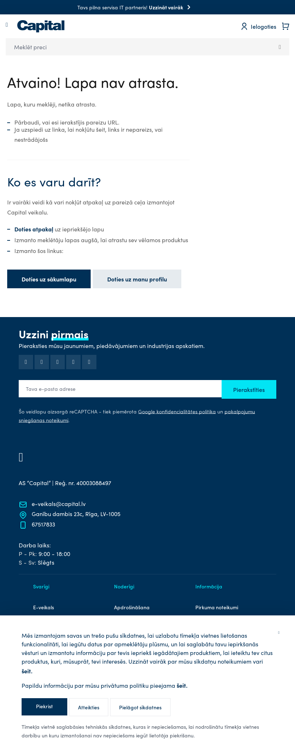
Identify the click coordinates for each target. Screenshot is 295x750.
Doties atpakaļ (34, 229)
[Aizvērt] (278, 631)
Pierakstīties (249, 389)
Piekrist (44, 706)
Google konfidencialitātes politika (177, 411)
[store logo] (40, 26)
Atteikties (88, 707)
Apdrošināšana (132, 607)
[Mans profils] (258, 26)
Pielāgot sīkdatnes (140, 707)
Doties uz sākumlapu (49, 279)
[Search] (280, 46)
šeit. (27, 671)
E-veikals (43, 607)
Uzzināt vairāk (171, 7)
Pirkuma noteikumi (216, 607)
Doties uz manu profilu (137, 279)
